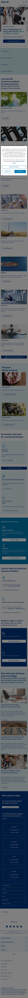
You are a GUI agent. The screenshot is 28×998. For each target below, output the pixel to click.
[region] (14, 161)
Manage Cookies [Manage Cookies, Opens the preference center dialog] (14, 167)
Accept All (20, 171)
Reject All (8, 171)
